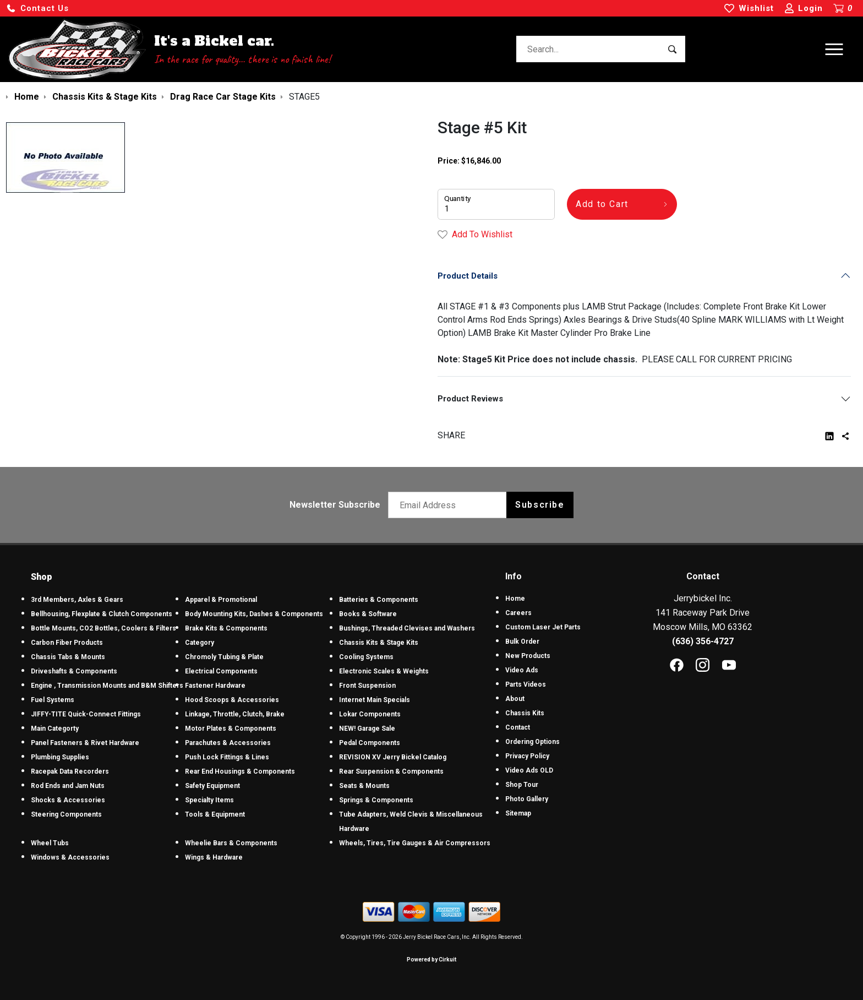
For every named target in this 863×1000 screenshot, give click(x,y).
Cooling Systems (366, 657)
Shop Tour (521, 785)
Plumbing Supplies (60, 757)
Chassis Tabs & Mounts (68, 657)
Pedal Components (369, 743)
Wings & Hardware (214, 857)
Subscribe (539, 504)
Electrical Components (221, 671)
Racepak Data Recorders (70, 771)
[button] (37, 8)
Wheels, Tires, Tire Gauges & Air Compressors (414, 843)
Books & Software (368, 614)
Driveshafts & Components (74, 671)
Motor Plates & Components (230, 728)
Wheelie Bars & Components (231, 843)
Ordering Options (532, 742)
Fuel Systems (52, 700)
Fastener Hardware (215, 685)
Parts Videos (525, 684)
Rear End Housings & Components (240, 771)
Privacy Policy (527, 756)
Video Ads (521, 670)
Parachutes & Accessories (228, 743)
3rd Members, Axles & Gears (77, 600)
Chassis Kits (524, 713)
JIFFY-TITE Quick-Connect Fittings (86, 714)
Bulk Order (522, 641)
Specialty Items (209, 800)
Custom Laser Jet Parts (543, 627)
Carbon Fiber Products (67, 642)
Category (199, 642)
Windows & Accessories (70, 857)
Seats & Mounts (364, 786)
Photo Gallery (526, 799)
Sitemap (518, 813)
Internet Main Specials (374, 700)
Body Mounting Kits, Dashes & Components (254, 614)
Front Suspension (367, 685)
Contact (517, 727)
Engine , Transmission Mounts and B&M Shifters (107, 685)
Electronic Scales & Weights (384, 671)
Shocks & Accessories (68, 800)
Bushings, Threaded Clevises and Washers (407, 628)
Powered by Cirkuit (431, 959)
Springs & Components (376, 800)
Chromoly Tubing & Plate (224, 657)
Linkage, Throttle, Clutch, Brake (235, 714)
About (515, 699)
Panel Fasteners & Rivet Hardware (85, 743)
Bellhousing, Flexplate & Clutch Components (101, 614)
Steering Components (66, 814)
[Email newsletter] (450, 505)
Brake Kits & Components (226, 628)
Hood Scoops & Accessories (232, 700)
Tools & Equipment (215, 814)
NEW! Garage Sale (367, 728)
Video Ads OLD (529, 770)
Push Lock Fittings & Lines (227, 757)
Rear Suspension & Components (391, 771)
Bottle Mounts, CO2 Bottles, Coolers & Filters (103, 628)
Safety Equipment (212, 786)
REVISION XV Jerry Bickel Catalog (392, 757)
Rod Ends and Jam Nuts (68, 786)
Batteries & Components (378, 600)
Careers (518, 613)
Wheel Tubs (50, 843)
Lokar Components (370, 714)
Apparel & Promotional (221, 600)
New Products (527, 656)
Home (515, 598)
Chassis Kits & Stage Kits (378, 642)
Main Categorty (55, 728)
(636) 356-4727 (703, 641)
